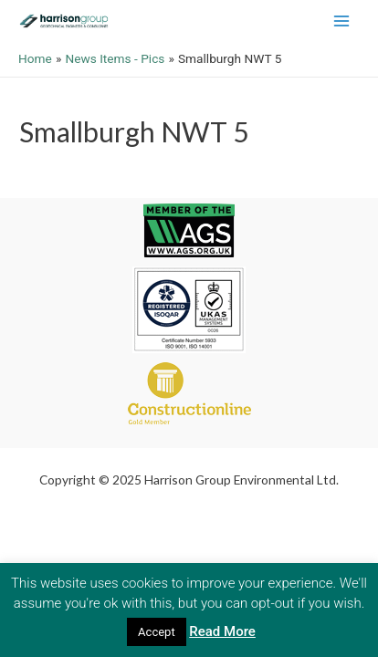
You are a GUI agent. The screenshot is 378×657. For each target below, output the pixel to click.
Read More (222, 631)
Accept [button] (156, 632)
